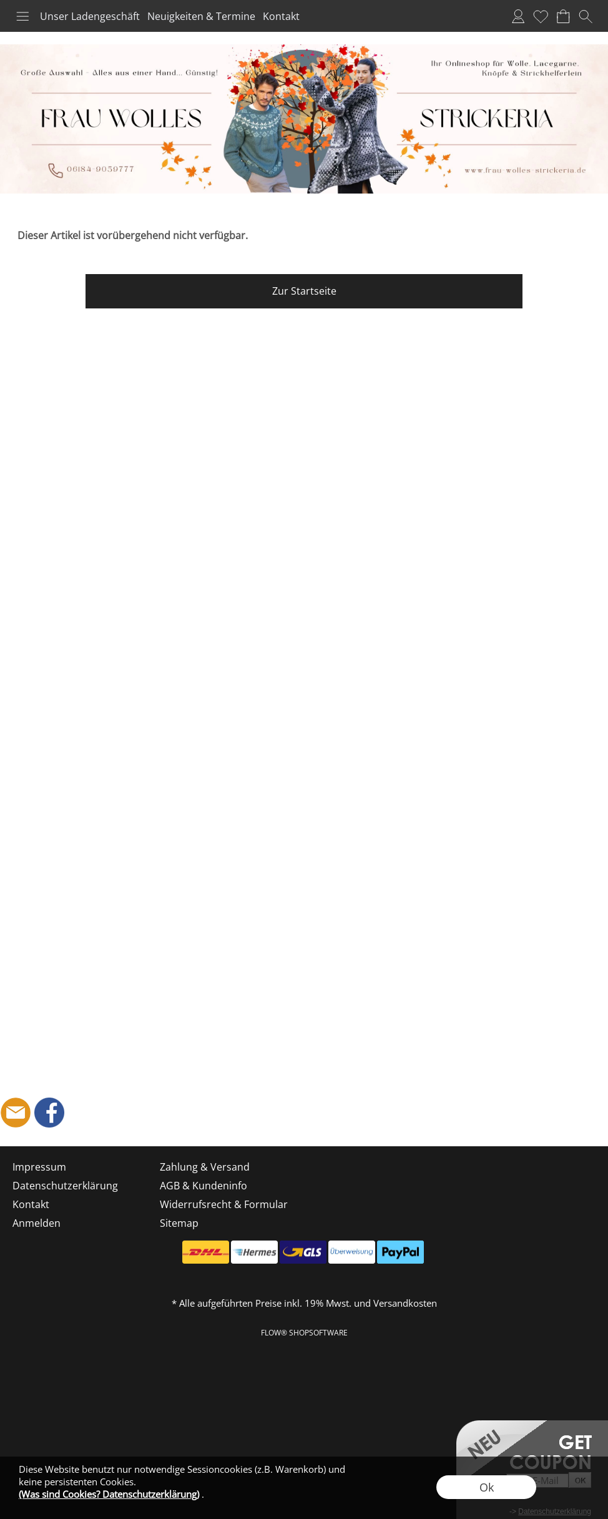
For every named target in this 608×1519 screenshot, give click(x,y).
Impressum (39, 1167)
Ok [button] (486, 1487)
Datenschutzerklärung (65, 1185)
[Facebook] (49, 1112)
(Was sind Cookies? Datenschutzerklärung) (109, 1494)
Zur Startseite (304, 291)
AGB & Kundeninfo (203, 1185)
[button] (22, 16)
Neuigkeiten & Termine (201, 16)
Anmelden (518, 16)
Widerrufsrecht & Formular (224, 1204)
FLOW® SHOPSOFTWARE (304, 1332)
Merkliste (540, 16)
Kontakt (281, 16)
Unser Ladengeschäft (90, 16)
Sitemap (179, 1223)
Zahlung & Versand (205, 1167)
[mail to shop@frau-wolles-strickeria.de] (15, 1112)
